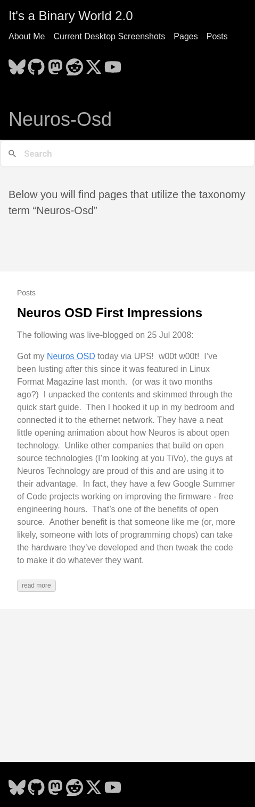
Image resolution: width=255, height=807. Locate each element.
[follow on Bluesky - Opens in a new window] (17, 64)
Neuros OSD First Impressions (109, 312)
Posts (217, 36)
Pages (186, 36)
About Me (27, 36)
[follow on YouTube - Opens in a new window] (112, 64)
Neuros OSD (71, 356)
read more (36, 585)
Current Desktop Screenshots (109, 36)
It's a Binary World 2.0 (71, 16)
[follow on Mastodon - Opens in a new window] (55, 64)
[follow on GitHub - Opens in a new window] (36, 64)
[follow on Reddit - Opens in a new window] (74, 64)
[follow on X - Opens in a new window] (93, 64)
